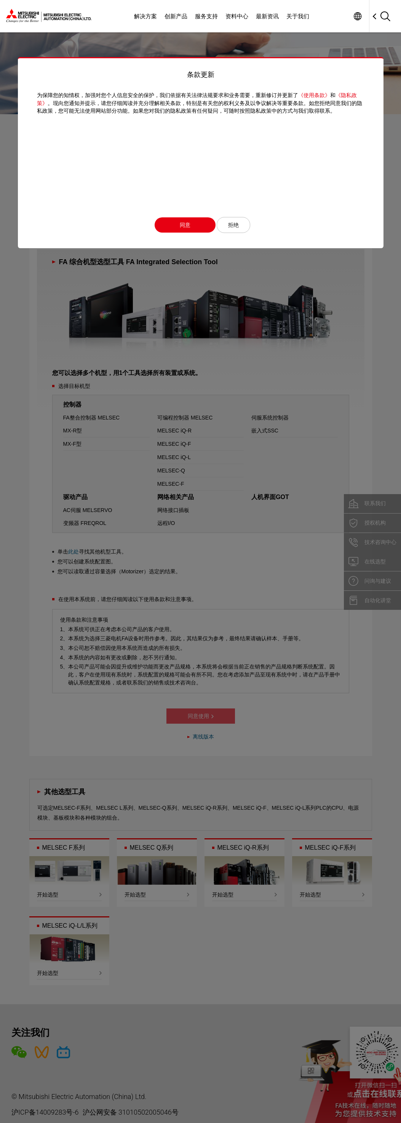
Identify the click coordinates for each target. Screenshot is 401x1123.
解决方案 (145, 16)
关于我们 (297, 16)
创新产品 (176, 16)
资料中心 (236, 16)
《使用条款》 (314, 95)
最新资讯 (267, 16)
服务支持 (206, 16)
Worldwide (357, 16)
